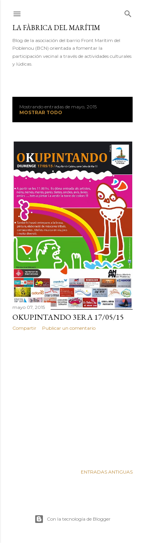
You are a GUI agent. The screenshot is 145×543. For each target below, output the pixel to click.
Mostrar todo (40, 112)
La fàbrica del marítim (56, 27)
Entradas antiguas (107, 472)
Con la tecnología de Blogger (72, 519)
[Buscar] (128, 12)
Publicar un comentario (69, 328)
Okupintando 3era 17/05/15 (68, 317)
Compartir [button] (24, 328)
